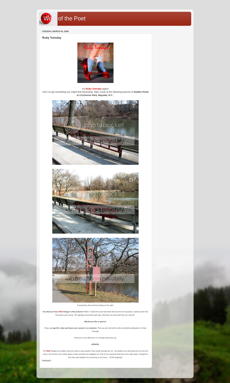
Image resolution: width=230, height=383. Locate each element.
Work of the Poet (65, 18)
